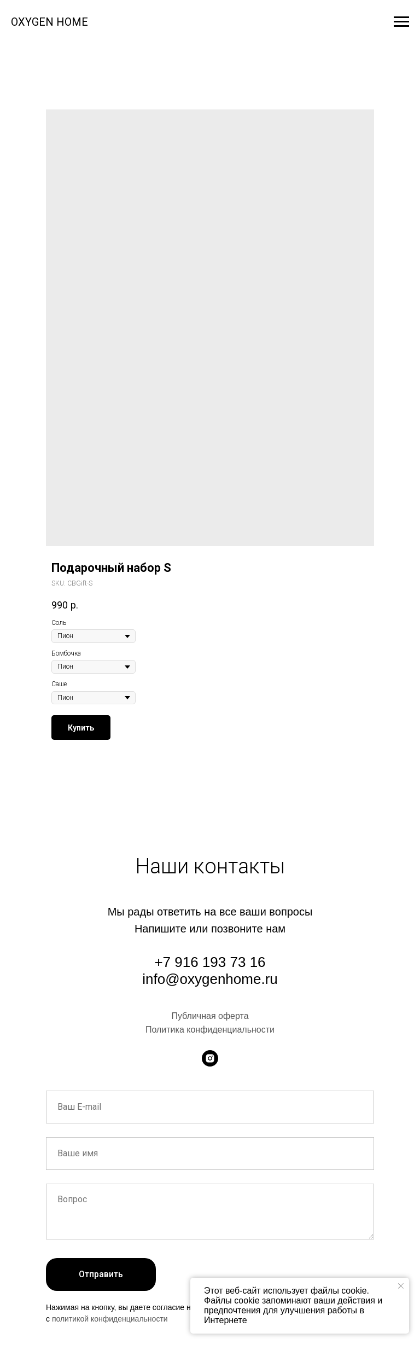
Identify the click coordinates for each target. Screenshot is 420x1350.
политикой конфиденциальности (110, 1318)
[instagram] (210, 1058)
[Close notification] (400, 1286)
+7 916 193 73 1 (206, 962)
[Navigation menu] (401, 21)
